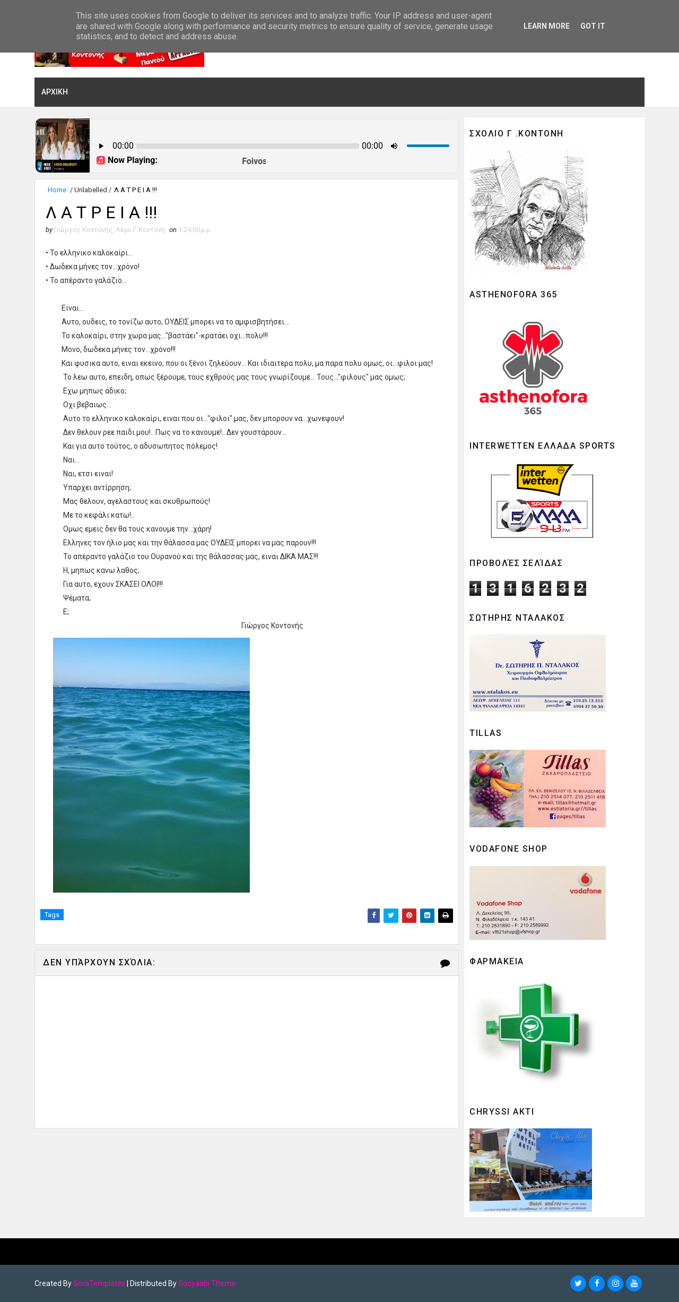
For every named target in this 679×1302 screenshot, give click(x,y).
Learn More (547, 26)
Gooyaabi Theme (207, 1283)
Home (57, 190)
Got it (592, 26)
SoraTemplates (99, 1283)
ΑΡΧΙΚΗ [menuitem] (54, 92)
